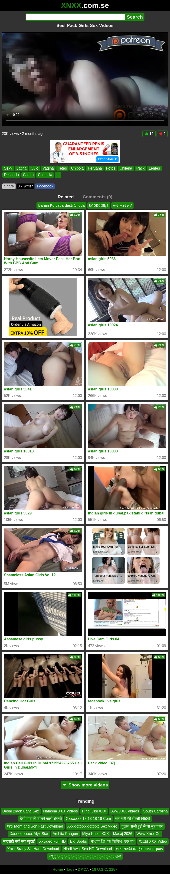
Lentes (154, 168)
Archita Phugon (65, 834)
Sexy (8, 168)
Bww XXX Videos (124, 811)
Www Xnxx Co (148, 834)
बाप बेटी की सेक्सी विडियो (132, 819)
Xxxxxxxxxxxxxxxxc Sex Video (92, 826)
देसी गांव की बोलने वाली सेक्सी (41, 819)
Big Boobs (78, 841)
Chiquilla (45, 175)
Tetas (62, 168)
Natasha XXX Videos (60, 811)
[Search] (75, 17)
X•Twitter (25, 186)
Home (58, 869)
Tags (70, 869)
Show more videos (85, 784)
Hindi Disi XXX (94, 811)
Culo (34, 168)
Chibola (77, 168)
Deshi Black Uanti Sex (20, 811)
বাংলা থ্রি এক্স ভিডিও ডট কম (112, 841)
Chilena (126, 168)
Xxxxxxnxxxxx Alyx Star (29, 834)
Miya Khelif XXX (95, 834)
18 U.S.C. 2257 (104, 869)
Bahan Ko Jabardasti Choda (61, 205)
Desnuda (11, 175)
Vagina (48, 168)
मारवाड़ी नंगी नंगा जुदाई (19, 841)
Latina (21, 168)
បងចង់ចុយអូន (99, 205)
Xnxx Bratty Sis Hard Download (33, 849)
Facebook (45, 186)
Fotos (110, 168)
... (57, 175)
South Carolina (155, 811)
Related (66, 196)
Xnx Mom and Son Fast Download (35, 826)
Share (9, 186)
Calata (28, 175)
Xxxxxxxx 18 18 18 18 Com (88, 819)
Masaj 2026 (122, 834)
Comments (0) (97, 196)
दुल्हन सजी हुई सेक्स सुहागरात (142, 826)
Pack (140, 168)
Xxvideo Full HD (52, 841)
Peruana (95, 168)
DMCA (83, 869)
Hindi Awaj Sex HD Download (87, 849)
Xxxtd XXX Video (153, 841)
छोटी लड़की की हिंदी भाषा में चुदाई (139, 849)
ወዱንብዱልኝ (122, 205)
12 (149, 134)
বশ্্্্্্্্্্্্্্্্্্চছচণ (85, 856)
